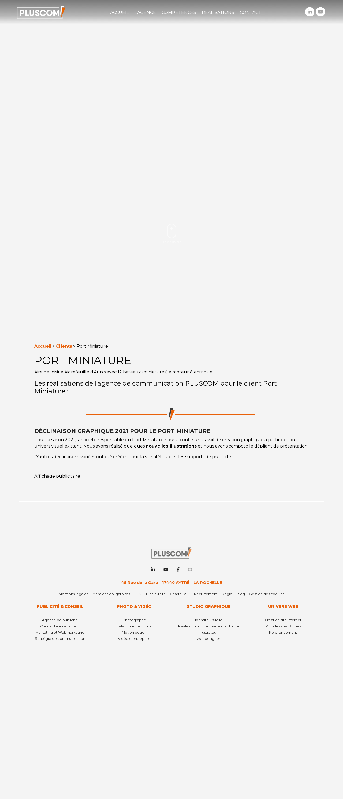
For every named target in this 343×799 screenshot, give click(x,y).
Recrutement (206, 594)
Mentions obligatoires (111, 594)
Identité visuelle (208, 620)
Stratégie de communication (60, 639)
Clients (64, 346)
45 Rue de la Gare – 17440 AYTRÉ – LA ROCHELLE (171, 582)
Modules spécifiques (283, 626)
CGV (138, 594)
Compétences (179, 12)
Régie (227, 594)
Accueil (119, 12)
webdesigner (208, 639)
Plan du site (156, 594)
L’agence (145, 12)
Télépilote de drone (134, 626)
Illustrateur (209, 632)
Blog (241, 594)
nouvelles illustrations (171, 446)
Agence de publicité (60, 620)
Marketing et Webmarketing (59, 632)
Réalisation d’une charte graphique (208, 626)
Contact (250, 12)
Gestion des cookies (266, 594)
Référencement (283, 632)
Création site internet (283, 620)
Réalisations (218, 12)
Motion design (134, 632)
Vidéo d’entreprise (134, 639)
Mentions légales (73, 594)
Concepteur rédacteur (60, 626)
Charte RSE (180, 594)
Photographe (134, 620)
